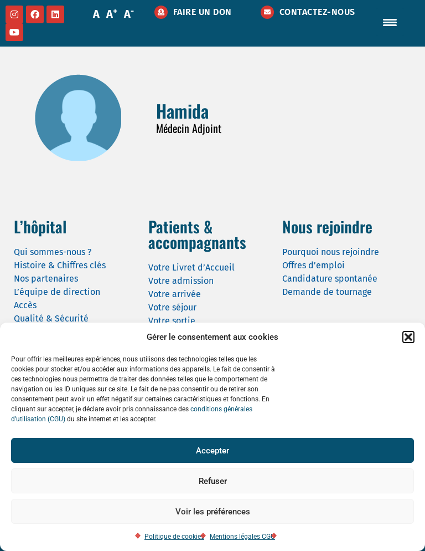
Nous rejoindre (327, 226)
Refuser (213, 481)
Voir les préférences (212, 512)
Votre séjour (172, 307)
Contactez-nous (317, 12)
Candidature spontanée (329, 278)
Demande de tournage (327, 292)
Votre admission (181, 281)
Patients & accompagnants (197, 234)
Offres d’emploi (313, 265)
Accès (25, 305)
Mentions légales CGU (242, 536)
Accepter (212, 451)
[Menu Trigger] (390, 22)
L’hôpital (40, 226)
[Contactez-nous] (267, 12)
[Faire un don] (161, 12)
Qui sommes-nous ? (52, 252)
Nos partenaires (46, 278)
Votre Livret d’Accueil (191, 267)
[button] (408, 337)
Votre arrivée (174, 294)
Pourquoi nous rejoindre (330, 252)
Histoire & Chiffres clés (60, 265)
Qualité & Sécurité (51, 318)
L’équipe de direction (57, 292)
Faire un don (202, 12)
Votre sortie (171, 320)
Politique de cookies (174, 536)
